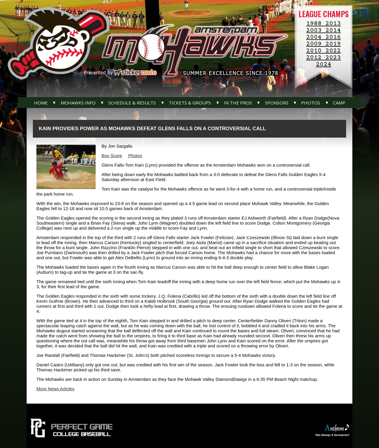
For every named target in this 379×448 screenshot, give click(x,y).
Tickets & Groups (190, 103)
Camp (339, 103)
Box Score (112, 155)
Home (41, 103)
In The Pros (238, 103)
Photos (310, 103)
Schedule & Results (132, 103)
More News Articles (55, 388)
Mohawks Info (78, 103)
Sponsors (276, 103)
